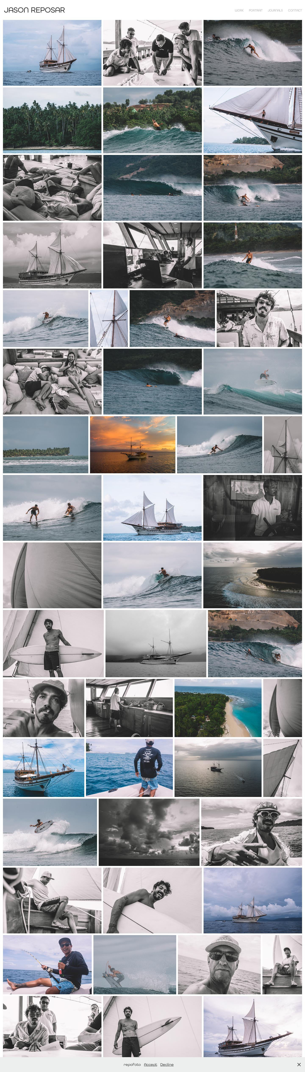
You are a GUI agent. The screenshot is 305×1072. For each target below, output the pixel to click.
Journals (275, 10)
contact (295, 10)
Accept (150, 1064)
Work (239, 10)
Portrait (256, 10)
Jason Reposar (34, 10)
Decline (167, 1064)
